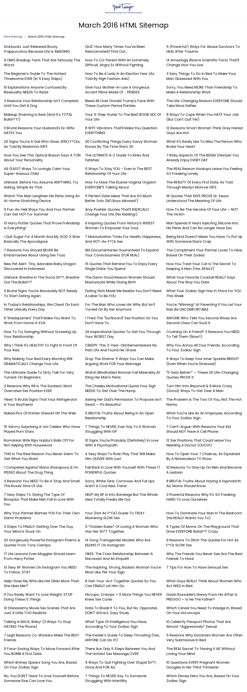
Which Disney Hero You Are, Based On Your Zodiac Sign (202, 678)
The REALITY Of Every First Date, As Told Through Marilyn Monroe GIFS (199, 184)
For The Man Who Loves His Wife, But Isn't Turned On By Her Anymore (120, 307)
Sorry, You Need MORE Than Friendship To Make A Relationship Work (201, 90)
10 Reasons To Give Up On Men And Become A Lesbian (204, 470)
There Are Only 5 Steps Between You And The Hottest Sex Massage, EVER (120, 651)
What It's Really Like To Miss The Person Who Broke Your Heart (204, 144)
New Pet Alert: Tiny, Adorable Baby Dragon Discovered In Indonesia (40, 266)
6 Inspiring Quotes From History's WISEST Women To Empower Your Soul (120, 225)
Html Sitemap (13, 37)
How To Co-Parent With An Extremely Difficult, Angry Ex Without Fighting (117, 62)
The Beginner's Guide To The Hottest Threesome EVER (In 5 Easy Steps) (35, 76)
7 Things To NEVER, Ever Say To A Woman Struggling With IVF (120, 429)
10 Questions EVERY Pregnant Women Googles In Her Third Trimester (198, 665)
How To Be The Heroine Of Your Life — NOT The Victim (202, 212)
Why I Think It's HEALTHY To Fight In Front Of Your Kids (40, 347)
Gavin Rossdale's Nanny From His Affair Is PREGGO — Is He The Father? (201, 597)
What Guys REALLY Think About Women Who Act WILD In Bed (204, 583)
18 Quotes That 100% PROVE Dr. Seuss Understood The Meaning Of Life (197, 198)
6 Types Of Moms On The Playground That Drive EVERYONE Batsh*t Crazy (202, 529)
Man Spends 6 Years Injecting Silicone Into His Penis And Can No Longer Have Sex (202, 225)
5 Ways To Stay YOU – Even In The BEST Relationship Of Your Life (118, 171)
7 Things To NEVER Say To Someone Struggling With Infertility (115, 678)
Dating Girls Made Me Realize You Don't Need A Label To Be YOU (123, 293)
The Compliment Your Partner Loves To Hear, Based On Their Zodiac (204, 252)
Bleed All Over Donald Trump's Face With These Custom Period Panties (119, 103)
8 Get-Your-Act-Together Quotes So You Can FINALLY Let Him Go (120, 583)
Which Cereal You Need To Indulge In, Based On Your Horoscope (204, 610)
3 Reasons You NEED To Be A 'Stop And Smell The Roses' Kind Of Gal (42, 483)
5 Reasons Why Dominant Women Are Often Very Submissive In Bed (204, 637)
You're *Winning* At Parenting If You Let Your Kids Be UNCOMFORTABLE (204, 307)
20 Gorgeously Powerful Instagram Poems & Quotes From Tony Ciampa (42, 542)
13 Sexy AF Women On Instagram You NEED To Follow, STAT (40, 570)
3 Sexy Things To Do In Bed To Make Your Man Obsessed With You (201, 76)
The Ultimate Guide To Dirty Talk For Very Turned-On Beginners (39, 375)
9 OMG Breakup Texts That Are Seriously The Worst (42, 62)
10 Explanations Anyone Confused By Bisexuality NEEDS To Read (35, 90)
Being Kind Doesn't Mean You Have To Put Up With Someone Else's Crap (204, 239)
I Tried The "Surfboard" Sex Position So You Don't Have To (121, 320)
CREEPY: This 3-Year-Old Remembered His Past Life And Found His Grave (121, 347)
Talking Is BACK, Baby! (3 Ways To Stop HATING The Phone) (37, 624)
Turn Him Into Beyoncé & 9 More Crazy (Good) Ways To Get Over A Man (199, 388)
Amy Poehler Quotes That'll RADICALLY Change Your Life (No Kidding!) (117, 212)
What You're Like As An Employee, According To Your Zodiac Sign (204, 415)
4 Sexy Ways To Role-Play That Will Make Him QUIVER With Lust (120, 456)
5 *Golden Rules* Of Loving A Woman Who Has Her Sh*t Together (121, 529)
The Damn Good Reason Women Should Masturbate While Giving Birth (120, 280)
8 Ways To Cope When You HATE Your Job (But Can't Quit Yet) (202, 117)
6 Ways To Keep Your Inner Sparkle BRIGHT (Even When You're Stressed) (202, 361)
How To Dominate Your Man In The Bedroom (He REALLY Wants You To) (204, 515)
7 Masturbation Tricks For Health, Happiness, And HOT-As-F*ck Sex (123, 239)
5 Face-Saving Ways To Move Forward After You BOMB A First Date (42, 651)
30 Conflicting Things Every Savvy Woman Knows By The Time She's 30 (121, 144)
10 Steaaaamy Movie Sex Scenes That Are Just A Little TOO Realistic (39, 610)
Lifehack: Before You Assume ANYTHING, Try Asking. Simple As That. (41, 184)
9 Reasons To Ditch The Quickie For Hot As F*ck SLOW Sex (202, 542)
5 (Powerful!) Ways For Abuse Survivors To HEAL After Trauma (203, 49)
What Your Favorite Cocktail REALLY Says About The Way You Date (200, 280)
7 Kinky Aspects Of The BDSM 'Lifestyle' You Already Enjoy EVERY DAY (202, 157)
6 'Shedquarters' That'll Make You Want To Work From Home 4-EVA (40, 320)
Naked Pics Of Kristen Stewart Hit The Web (40, 413)
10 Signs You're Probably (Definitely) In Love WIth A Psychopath (121, 443)
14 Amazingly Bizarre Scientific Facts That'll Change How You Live (202, 62)
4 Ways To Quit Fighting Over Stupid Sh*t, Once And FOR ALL (121, 665)
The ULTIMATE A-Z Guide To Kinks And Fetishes (117, 157)
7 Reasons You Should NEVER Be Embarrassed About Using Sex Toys (34, 252)
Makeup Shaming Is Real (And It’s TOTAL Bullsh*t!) (38, 117)
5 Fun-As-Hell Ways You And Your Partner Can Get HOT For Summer (39, 212)
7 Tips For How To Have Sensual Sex (197, 567)
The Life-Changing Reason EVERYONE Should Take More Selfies (204, 103)
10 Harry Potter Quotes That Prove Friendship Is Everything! (42, 225)
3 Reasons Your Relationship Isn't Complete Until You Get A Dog (41, 103)
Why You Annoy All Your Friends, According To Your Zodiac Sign (202, 347)
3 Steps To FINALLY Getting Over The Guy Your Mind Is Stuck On (38, 529)
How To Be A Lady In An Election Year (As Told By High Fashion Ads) (119, 76)
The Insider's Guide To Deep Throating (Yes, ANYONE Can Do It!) (122, 637)
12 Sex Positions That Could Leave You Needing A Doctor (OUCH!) (198, 443)
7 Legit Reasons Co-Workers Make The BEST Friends (41, 637)
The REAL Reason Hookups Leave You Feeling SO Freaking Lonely (204, 171)
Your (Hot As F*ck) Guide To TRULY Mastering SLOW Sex (115, 515)
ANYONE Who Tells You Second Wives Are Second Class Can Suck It (201, 320)
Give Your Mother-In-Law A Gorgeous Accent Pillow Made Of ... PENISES (117, 90)
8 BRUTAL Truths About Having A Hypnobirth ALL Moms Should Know (203, 483)
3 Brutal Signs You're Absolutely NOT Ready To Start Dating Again (40, 293)
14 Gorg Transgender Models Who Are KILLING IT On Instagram (117, 542)
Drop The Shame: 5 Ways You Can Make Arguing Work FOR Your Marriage (119, 361)
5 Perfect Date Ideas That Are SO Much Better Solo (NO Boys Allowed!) (118, 198)
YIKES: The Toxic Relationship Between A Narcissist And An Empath (119, 556)
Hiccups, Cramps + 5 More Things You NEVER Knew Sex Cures (123, 597)
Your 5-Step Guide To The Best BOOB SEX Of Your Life (123, 117)
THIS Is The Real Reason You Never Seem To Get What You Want (41, 456)
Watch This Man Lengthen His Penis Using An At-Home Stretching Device (42, 198)
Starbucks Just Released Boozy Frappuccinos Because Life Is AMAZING (37, 49)
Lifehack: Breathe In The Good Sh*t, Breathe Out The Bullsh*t (41, 280)
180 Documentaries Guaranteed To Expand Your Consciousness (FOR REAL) (122, 252)
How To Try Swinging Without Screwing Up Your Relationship (40, 334)
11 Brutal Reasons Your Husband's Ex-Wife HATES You (39, 130)
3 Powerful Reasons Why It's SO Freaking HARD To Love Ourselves (200, 497)
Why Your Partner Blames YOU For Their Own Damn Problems (42, 515)
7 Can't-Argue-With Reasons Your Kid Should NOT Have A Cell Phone (198, 429)
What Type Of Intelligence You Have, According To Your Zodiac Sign (116, 624)
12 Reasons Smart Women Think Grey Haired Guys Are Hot (204, 130)
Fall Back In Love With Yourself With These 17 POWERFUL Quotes (122, 470)
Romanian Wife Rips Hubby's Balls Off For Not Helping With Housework (39, 443)
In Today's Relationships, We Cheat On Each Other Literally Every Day (41, 307)
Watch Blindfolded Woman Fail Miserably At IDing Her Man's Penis (122, 375)
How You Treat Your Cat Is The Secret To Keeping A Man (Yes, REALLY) (201, 266)
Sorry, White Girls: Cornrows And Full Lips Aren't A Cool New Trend (120, 483)
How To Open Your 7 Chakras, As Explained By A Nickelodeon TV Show (203, 456)
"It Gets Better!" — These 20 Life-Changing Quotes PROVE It (202, 375)
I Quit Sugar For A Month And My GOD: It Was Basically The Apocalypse (42, 239)
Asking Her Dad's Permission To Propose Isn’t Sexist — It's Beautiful (123, 402)
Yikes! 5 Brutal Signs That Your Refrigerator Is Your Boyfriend (40, 402)
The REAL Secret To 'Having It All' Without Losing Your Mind (200, 651)
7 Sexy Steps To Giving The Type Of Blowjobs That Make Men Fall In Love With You (39, 499)
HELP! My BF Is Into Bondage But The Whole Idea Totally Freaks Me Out (121, 497)
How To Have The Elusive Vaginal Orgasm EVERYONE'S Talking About (120, 184)
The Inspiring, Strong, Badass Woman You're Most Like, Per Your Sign (123, 570)
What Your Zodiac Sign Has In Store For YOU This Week (203, 293)
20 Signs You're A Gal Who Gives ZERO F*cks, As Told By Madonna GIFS (42, 144)
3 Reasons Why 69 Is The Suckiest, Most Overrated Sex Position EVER (38, 388)
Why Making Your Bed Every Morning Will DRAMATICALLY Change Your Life (38, 361)
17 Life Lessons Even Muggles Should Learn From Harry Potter (39, 556)
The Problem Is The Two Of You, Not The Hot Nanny (204, 402)
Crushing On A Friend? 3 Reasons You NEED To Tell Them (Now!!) (202, 334)
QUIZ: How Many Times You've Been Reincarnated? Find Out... (115, 49)
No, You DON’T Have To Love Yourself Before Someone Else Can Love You (41, 678)
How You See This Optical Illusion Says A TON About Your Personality (42, 157)
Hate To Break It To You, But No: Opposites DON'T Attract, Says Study (121, 610)
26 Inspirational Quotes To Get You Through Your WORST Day (123, 334)
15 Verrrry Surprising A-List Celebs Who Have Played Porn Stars (42, 429)
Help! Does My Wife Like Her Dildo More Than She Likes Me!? (41, 583)
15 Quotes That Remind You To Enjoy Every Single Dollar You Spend (121, 266)
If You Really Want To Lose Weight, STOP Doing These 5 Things (38, 597)
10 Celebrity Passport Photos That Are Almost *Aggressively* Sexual (198, 624)
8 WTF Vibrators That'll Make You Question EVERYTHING (121, 130)
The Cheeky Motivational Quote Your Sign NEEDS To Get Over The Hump (120, 388)
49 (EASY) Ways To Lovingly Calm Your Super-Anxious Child (37, 171)
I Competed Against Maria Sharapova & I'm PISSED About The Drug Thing (41, 470)
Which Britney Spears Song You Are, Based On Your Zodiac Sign (40, 665)
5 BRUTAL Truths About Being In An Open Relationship (119, 415)
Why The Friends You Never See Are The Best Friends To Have (204, 556)
